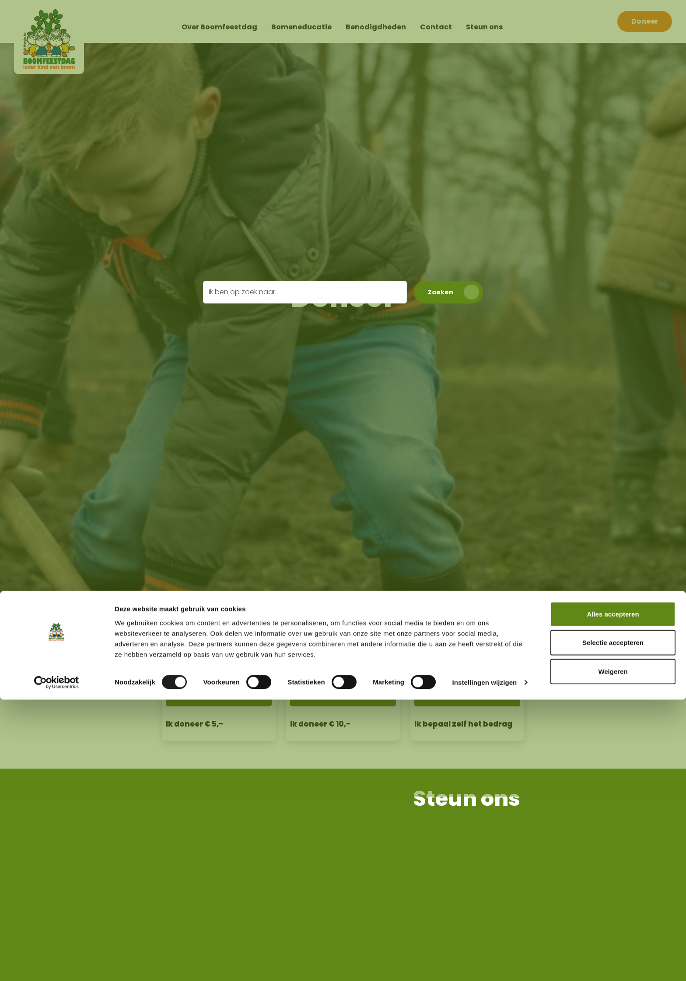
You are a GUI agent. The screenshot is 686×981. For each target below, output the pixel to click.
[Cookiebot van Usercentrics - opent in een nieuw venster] (56, 963)
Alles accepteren (613, 895)
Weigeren (612, 952)
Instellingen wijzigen (484, 963)
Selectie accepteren (613, 924)
